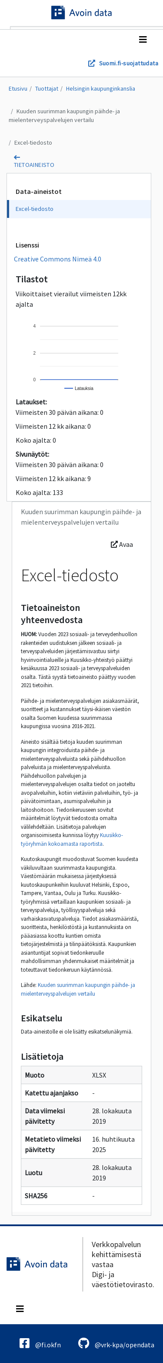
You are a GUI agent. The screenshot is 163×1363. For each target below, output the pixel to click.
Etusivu (18, 88)
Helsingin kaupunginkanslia (100, 88)
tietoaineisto (34, 165)
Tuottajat (46, 88)
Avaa (122, 544)
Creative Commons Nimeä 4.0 (57, 258)
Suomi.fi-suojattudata (128, 63)
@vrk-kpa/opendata (116, 1343)
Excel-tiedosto (33, 142)
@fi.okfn (40, 1343)
